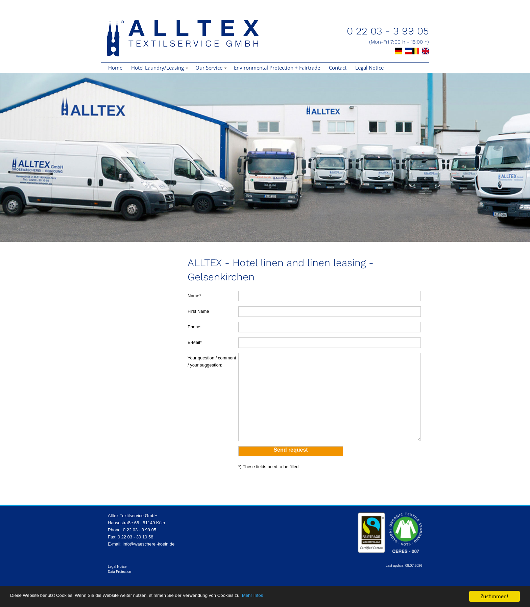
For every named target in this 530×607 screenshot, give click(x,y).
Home (115, 67)
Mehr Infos (321, 596)
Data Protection (119, 572)
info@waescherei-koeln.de (148, 544)
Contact (337, 67)
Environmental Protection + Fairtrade (277, 67)
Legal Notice (369, 67)
